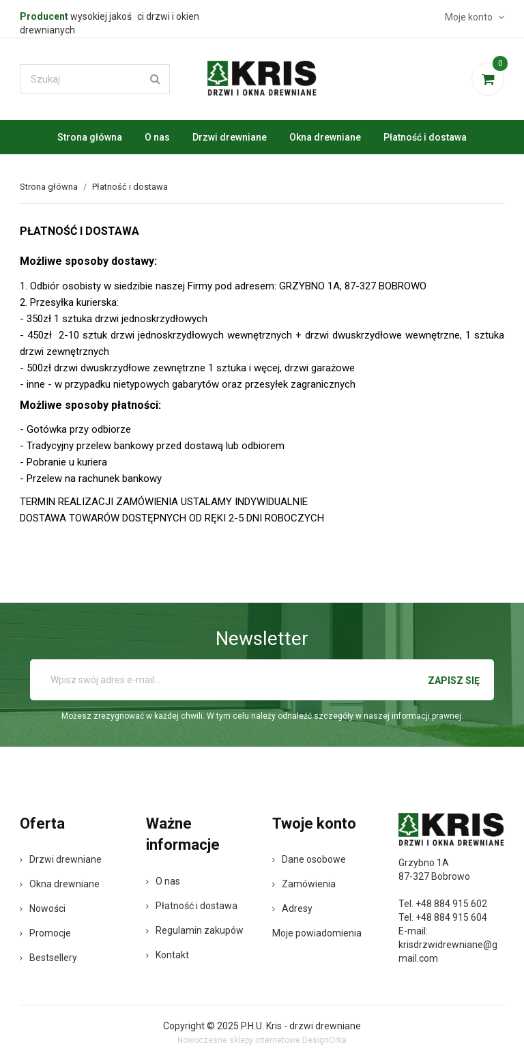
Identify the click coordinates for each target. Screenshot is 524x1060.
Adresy (292, 908)
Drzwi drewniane (229, 137)
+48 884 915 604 (451, 917)
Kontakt (167, 954)
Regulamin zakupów (195, 930)
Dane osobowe (309, 859)
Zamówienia (304, 883)
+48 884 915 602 (451, 903)
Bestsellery (48, 957)
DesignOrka (324, 1040)
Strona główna (89, 137)
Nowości (43, 908)
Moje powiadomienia (317, 933)
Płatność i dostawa (425, 137)
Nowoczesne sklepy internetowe (238, 1040)
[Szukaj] (95, 79)
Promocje (45, 933)
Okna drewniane (325, 137)
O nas (157, 137)
